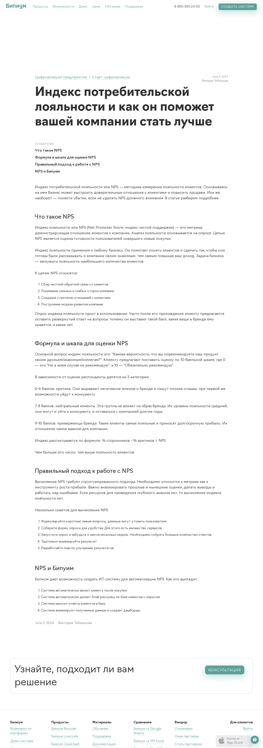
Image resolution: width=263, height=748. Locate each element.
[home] (16, 6)
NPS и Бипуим (47, 172)
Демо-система (21, 741)
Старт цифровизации (111, 77)
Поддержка (134, 6)
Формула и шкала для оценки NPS (65, 158)
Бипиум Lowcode (64, 736)
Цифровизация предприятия (61, 77)
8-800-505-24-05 (187, 6)
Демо (83, 6)
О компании (184, 729)
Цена (96, 6)
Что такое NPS (48, 151)
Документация (103, 744)
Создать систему (237, 7)
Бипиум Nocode (63, 729)
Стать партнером (188, 744)
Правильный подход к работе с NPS (67, 165)
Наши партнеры (187, 736)
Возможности (63, 6)
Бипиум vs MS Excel (149, 741)
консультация (225, 670)
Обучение (112, 6)
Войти (209, 6)
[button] (40, 6)
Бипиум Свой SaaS (65, 744)
